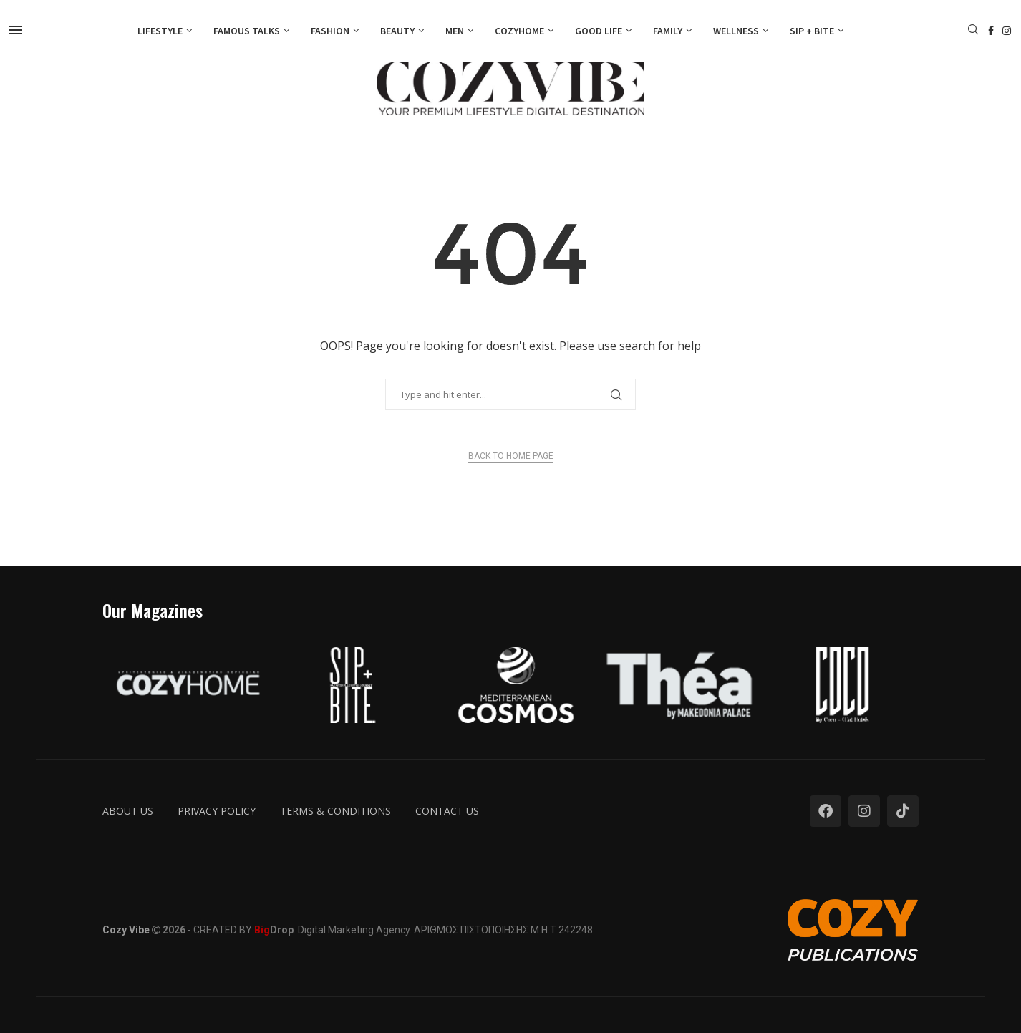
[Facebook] (991, 31)
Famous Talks (246, 30)
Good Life (598, 30)
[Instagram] (1007, 31)
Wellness (736, 30)
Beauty (397, 30)
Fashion (330, 30)
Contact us (447, 811)
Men (454, 30)
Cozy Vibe (126, 930)
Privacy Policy (217, 811)
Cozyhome (519, 30)
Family (667, 30)
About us (127, 811)
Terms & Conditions (335, 811)
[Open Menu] (15, 30)
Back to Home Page (510, 456)
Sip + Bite (812, 30)
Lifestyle (160, 30)
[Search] (973, 31)
